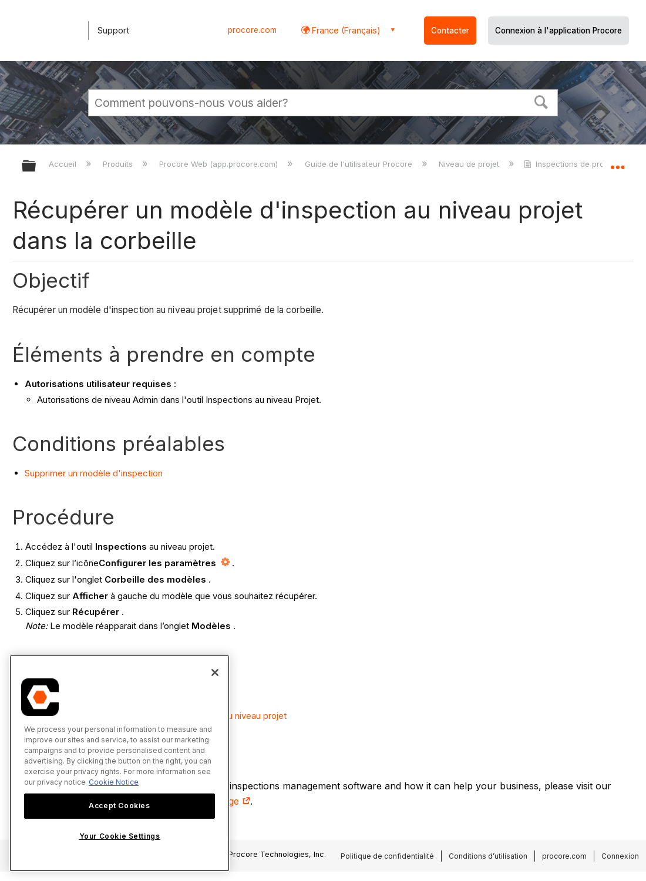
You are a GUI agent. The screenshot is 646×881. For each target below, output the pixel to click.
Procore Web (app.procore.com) (219, 164)
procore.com (252, 30)
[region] (119, 763)
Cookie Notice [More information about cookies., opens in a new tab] (114, 782)
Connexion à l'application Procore (558, 30)
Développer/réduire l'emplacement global (617, 162)
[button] (541, 101)
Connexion (620, 856)
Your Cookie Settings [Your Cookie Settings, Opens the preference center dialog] (119, 836)
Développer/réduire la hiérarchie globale (36, 166)
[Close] (215, 672)
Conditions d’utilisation (488, 856)
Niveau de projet (470, 164)
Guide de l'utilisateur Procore (360, 164)
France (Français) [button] (345, 30)
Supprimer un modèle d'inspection (94, 473)
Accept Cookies (119, 805)
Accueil (64, 164)
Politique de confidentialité (387, 856)
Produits (119, 164)
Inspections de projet (569, 164)
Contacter (450, 30)
